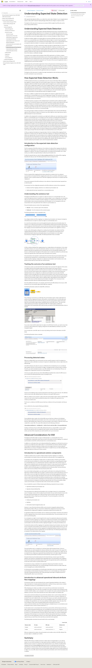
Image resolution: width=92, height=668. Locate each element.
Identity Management (31, 10)
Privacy (25, 664)
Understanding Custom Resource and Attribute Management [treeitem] (13, 41)
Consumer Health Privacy (33, 664)
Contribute (21, 664)
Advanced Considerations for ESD (77, 15)
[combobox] (11, 13)
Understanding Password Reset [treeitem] (11, 49)
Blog (16, 664)
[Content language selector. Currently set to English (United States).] (6, 662)
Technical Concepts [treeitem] (9, 34)
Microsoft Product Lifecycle (34, 5)
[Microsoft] (2, 1)
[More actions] (67, 10)
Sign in (89, 1)
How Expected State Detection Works (77, 14)
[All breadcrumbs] (25, 10)
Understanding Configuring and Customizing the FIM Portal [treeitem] (11, 38)
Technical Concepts (39, 10)
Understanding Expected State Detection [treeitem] (13, 47)
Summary (72, 17)
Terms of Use (43, 664)
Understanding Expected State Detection (78, 12)
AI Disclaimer (3, 664)
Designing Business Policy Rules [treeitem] (11, 35)
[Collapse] (20, 10)
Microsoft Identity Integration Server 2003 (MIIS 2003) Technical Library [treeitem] (11, 16)
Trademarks (49, 664)
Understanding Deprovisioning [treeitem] (11, 50)
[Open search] (86, 2)
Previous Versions (11, 664)
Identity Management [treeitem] (9, 28)
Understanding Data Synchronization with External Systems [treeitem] (13, 44)
